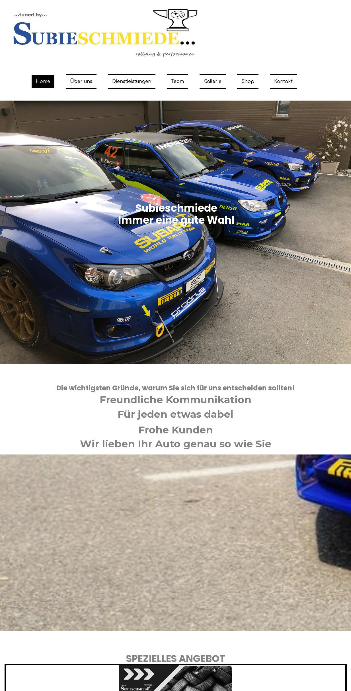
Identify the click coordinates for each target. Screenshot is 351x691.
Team (177, 81)
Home (43, 81)
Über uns (81, 81)
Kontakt (283, 81)
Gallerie (212, 81)
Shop (247, 81)
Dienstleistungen (131, 81)
